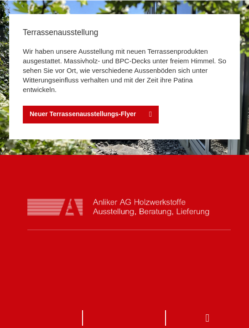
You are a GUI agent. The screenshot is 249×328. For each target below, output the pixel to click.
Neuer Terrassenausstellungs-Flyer (83, 114)
